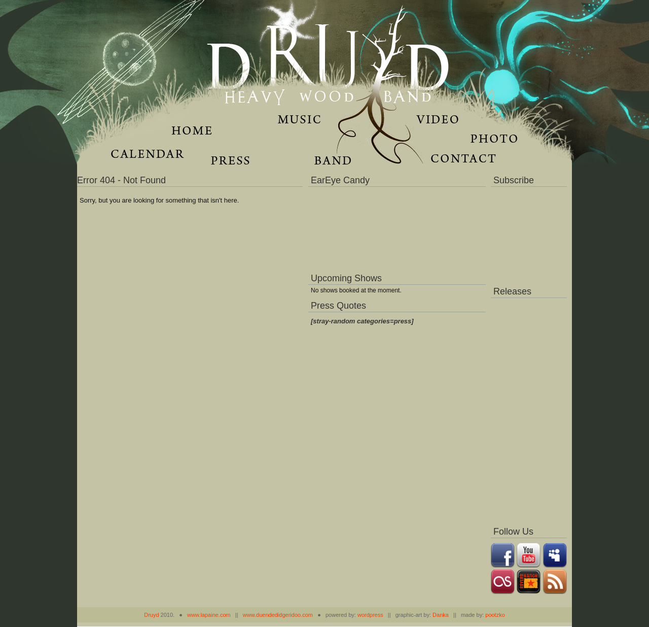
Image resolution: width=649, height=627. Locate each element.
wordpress (370, 615)
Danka (440, 615)
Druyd (151, 615)
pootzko (495, 615)
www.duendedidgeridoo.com (278, 615)
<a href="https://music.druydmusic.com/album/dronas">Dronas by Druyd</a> (529, 409)
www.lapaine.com (209, 615)
